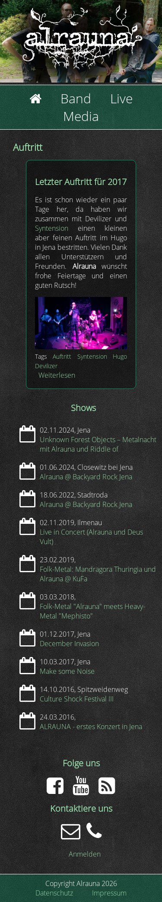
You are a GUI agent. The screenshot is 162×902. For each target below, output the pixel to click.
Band (75, 98)
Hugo (120, 356)
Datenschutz (54, 893)
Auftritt (62, 356)
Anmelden (85, 854)
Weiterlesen (56, 375)
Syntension (51, 228)
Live (121, 98)
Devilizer (46, 366)
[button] (81, 346)
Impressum (109, 893)
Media (81, 116)
